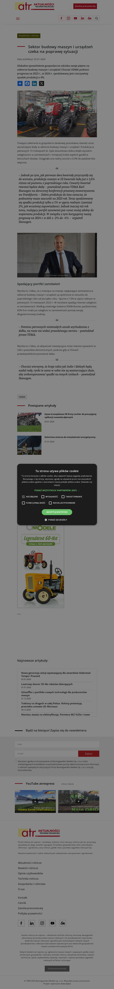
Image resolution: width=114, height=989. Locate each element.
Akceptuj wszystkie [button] (57, 512)
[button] (57, 490)
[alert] (57, 494)
